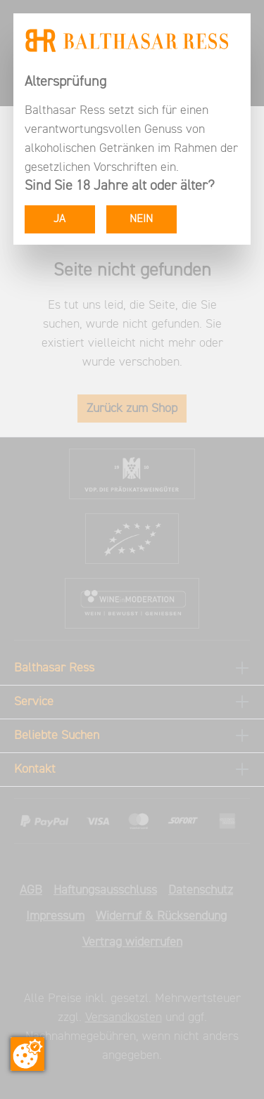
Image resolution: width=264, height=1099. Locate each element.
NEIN (141, 219)
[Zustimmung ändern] (27, 1054)
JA (59, 219)
